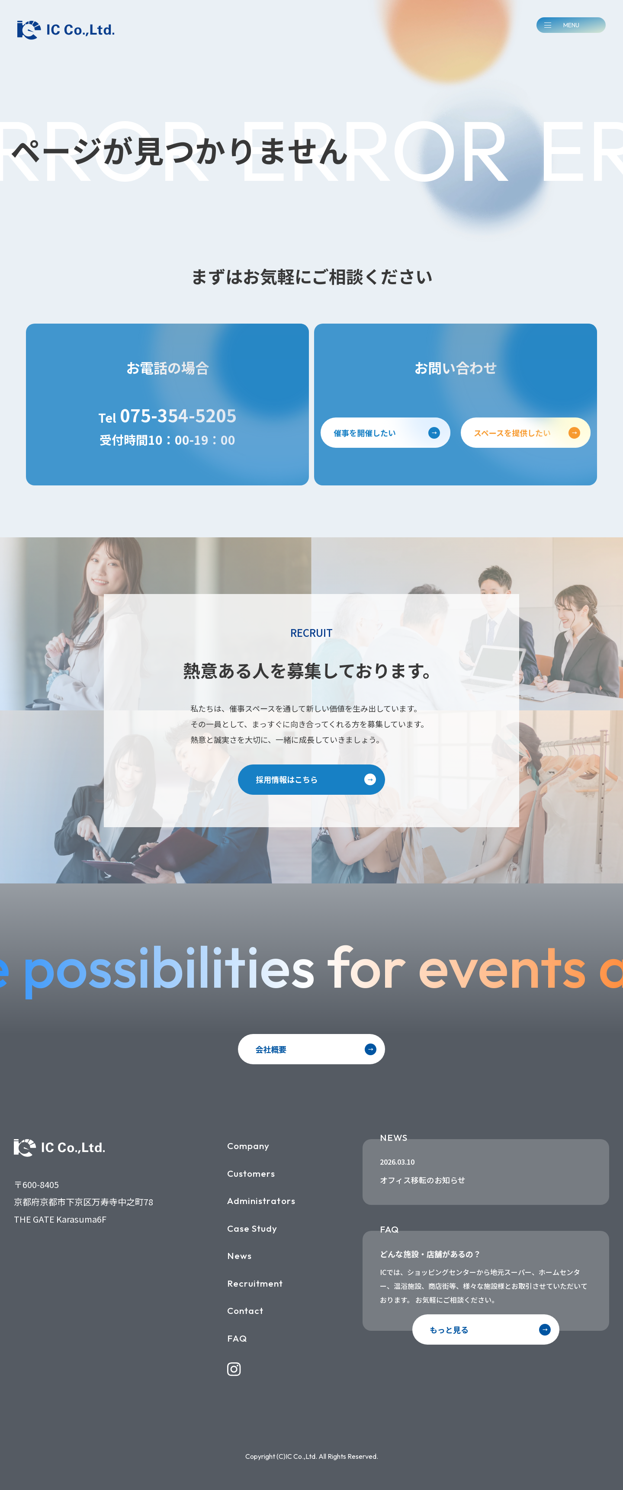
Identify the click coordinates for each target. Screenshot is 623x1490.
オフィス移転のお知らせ (423, 1179)
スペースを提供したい (512, 432)
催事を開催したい (365, 432)
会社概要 (270, 1049)
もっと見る (449, 1329)
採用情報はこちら (287, 779)
